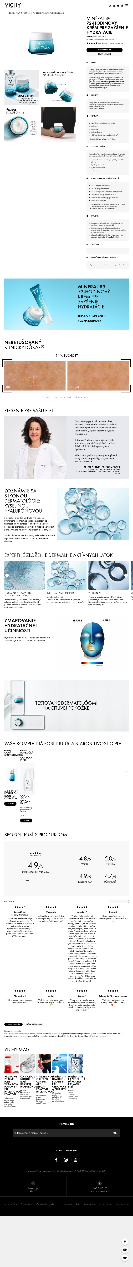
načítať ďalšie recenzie (48, 1079)
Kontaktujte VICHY (33, 1238)
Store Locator (89, 1255)
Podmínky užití (27, 1255)
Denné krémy (102, 36)
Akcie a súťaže (10, 1255)
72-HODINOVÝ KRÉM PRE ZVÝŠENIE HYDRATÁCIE (94, 355)
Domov (12, 13)
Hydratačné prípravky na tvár (104, 39)
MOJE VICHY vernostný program (99, 1238)
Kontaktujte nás (105, 1255)
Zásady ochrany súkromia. (47, 1255)
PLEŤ (18, 13)
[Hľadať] (110, 6)
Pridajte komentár (116, 43)
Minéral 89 (26, 13)
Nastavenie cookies (71, 1255)
